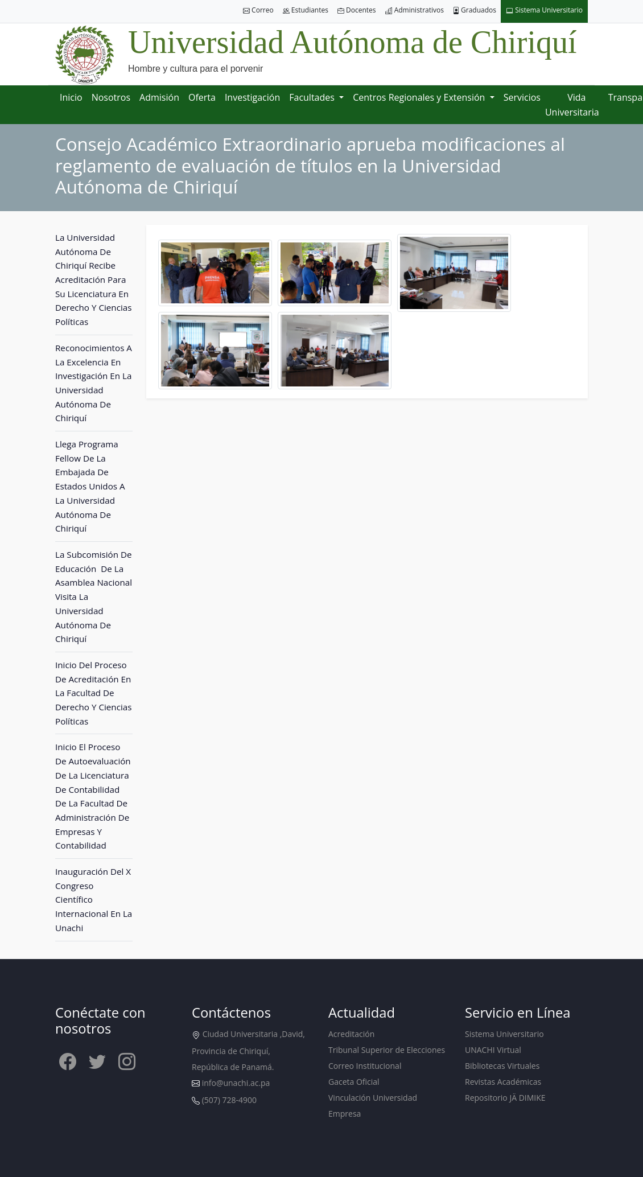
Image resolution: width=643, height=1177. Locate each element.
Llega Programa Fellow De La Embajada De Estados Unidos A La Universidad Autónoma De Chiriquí (90, 486)
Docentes (356, 10)
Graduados (474, 10)
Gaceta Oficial (354, 1081)
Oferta (202, 97)
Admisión (159, 97)
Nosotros (111, 97)
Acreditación (351, 1033)
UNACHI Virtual (493, 1049)
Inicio (71, 97)
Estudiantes (305, 10)
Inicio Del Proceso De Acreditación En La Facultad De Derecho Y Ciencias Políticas (93, 693)
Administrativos (414, 10)
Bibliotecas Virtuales (502, 1065)
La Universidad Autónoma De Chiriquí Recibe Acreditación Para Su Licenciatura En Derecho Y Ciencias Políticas (93, 279)
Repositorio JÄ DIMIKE (505, 1097)
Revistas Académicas (503, 1081)
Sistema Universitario (544, 10)
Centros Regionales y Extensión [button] (420, 97)
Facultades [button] (313, 97)
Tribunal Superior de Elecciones (386, 1049)
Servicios (522, 97)
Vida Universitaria (572, 104)
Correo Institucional (364, 1065)
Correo (258, 10)
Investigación (252, 97)
